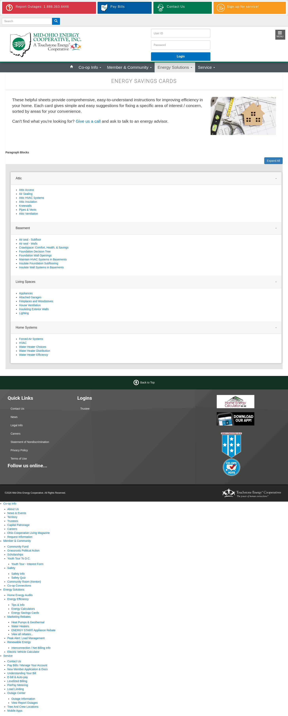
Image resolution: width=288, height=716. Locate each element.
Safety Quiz (18, 577)
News (13, 417)
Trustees (12, 521)
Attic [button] (19, 178)
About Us (13, 509)
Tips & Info (17, 604)
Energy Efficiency (18, 599)
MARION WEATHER (179, 439)
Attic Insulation (28, 201)
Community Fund (18, 546)
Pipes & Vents (27, 209)
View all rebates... (22, 634)
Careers (15, 433)
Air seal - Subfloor (30, 239)
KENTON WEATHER (179, 410)
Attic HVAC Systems (31, 197)
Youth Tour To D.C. (18, 558)
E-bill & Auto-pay (17, 677)
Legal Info (16, 425)
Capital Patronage (18, 525)
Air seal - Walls (28, 243)
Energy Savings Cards (25, 612)
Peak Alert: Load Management (26, 638)
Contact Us (17, 408)
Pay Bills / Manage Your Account (27, 665)
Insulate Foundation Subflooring (38, 263)
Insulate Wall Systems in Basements (41, 267)
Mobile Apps (14, 710)
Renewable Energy (19, 642)
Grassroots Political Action (23, 550)
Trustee (84, 408)
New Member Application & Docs (27, 669)
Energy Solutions (175, 67)
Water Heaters (20, 626)
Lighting (24, 313)
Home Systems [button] (26, 327)
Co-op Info (90, 67)
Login (181, 56)
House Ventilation (30, 305)
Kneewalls (25, 205)
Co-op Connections (19, 585)
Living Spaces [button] (25, 281)
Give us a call (88, 121)
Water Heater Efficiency (33, 354)
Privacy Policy (19, 450)
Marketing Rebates (19, 616)
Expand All (273, 160)
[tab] (146, 178)
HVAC (23, 342)
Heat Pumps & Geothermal (27, 622)
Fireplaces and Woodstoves (36, 301)
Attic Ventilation (28, 213)
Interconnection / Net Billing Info (30, 647)
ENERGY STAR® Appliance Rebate (33, 630)
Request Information (19, 536)
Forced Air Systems (31, 338)
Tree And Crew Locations (22, 706)
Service (206, 67)
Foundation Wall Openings (35, 255)
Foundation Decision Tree (35, 251)
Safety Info (18, 573)
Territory (12, 517)
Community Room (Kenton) (24, 581)
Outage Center (16, 693)
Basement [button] (23, 228)
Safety (11, 568)
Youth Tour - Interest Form (27, 564)
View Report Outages (24, 702)
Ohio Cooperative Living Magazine (28, 532)
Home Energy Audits (20, 595)
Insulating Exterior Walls (34, 309)
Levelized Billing (17, 681)
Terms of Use (18, 458)
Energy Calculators (23, 608)
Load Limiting (15, 689)
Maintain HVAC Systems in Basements (43, 259)
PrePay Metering (17, 685)
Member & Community (129, 67)
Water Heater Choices (32, 346)
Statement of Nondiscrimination (29, 442)
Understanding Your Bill (21, 673)
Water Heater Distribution (34, 350)
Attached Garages (30, 297)
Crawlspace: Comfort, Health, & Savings (43, 247)
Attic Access (26, 189)
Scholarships (15, 554)
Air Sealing (25, 193)
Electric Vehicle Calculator (23, 651)
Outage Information (23, 698)
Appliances (26, 293)
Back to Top (147, 382)
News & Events (16, 513)
